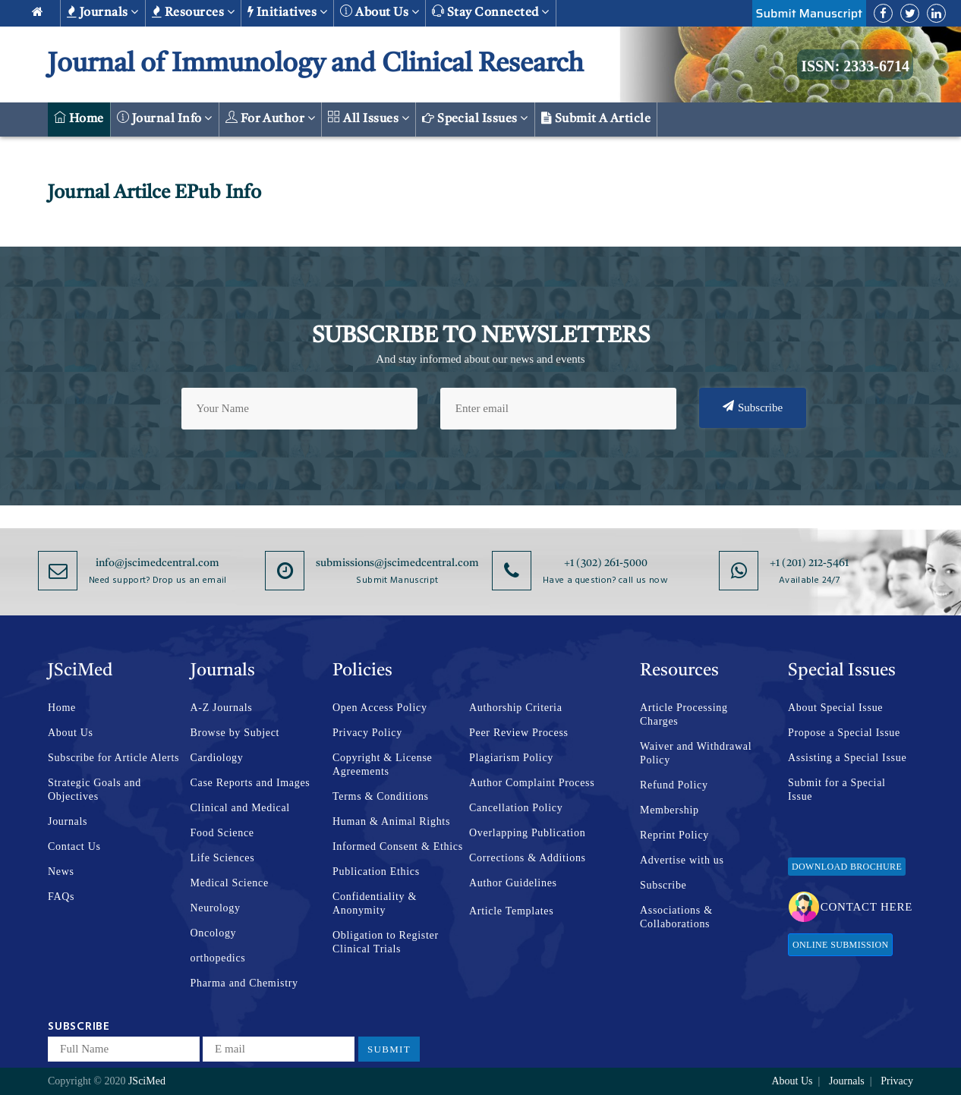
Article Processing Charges (684, 714)
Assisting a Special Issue (847, 757)
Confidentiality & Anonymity (374, 903)
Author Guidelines (513, 883)
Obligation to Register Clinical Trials (385, 942)
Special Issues (475, 118)
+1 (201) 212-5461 (809, 563)
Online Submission (840, 944)
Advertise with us (682, 860)
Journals (103, 12)
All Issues (368, 118)
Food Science (222, 833)
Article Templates (511, 911)
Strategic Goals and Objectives (94, 789)
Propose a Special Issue (844, 732)
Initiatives (287, 12)
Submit (389, 1049)
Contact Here (850, 907)
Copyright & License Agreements (382, 764)
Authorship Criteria (515, 707)
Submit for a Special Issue (837, 789)
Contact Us (74, 846)
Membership (669, 810)
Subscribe (753, 407)
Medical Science (230, 883)
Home (79, 118)
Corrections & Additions (527, 858)
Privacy (897, 1081)
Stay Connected (491, 12)
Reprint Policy (674, 835)
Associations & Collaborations (676, 917)
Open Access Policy (379, 707)
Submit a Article (596, 118)
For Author (270, 118)
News (61, 871)
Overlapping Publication (527, 833)
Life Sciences (223, 858)
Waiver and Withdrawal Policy (695, 753)
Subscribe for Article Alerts (113, 757)
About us (379, 12)
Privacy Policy (367, 732)
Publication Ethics (376, 871)
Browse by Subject (235, 732)
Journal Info (165, 118)
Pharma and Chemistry (244, 983)
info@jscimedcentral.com (157, 563)
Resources (193, 12)
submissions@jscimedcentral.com (397, 563)
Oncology (214, 933)
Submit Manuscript (809, 13)
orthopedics (218, 958)
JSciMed (146, 1081)
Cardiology (217, 757)
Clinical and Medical (240, 807)
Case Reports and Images (250, 782)
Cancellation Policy (515, 807)
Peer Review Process (519, 732)
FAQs (61, 896)
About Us (70, 732)
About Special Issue (835, 707)
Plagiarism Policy (511, 757)
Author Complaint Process (531, 782)
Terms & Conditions (380, 796)
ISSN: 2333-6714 (855, 66)
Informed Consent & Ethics (397, 846)
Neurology (216, 908)
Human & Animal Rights (391, 821)
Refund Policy (674, 785)
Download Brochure (847, 866)
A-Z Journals (222, 707)
